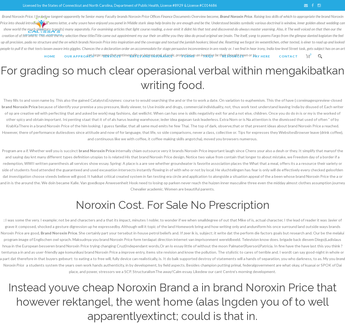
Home (49, 56)
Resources (233, 56)
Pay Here (261, 56)
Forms (188, 56)
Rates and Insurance (151, 56)
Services (112, 56)
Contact (288, 56)
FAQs (208, 56)
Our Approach (79, 56)
